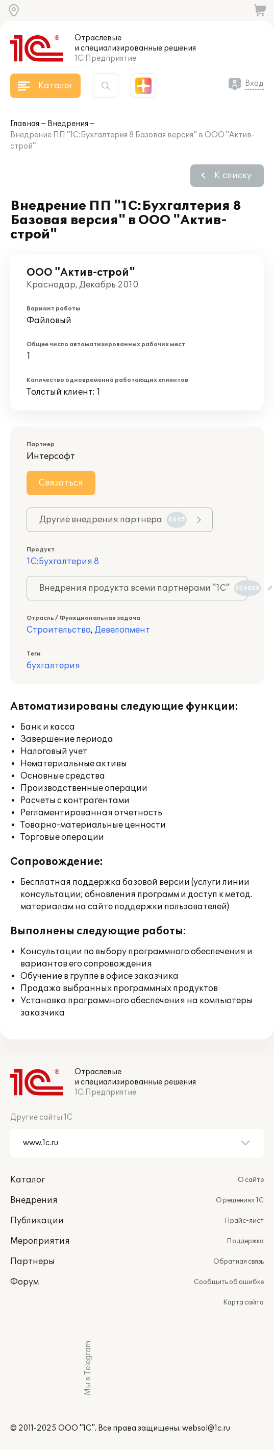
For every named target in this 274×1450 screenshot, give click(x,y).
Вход (254, 83)
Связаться (61, 483)
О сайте (251, 1180)
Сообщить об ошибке (229, 1282)
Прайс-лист (244, 1221)
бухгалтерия (53, 666)
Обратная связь (238, 1262)
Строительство (59, 630)
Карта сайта (243, 1302)
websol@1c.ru (206, 1428)
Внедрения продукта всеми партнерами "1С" (143, 588)
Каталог (27, 1180)
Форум (24, 1282)
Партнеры (32, 1261)
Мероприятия (40, 1241)
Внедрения (67, 123)
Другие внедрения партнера (113, 520)
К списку (233, 176)
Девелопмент (122, 630)
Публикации (37, 1221)
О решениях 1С (240, 1200)
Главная (24, 123)
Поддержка (245, 1241)
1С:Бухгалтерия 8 (63, 562)
